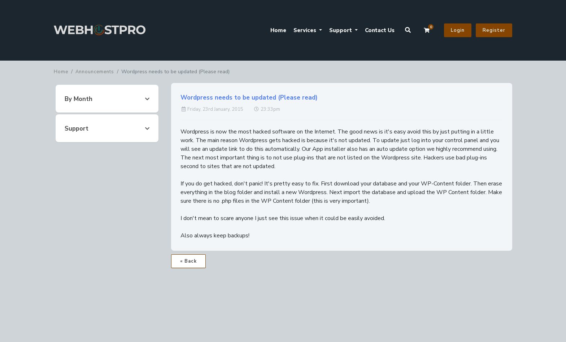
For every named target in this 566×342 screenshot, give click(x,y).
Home (278, 30)
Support (341, 30)
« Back (188, 261)
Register (494, 30)
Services (305, 30)
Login (458, 30)
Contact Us (380, 30)
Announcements (94, 72)
